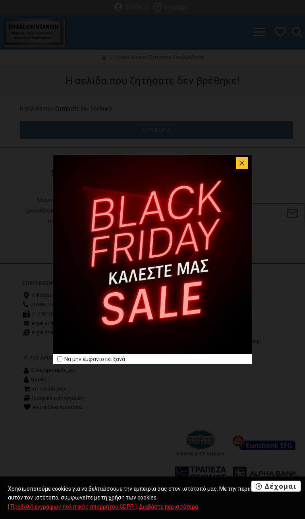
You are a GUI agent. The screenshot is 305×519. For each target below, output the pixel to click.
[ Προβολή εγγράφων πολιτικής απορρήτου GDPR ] (72, 506)
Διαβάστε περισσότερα (168, 506)
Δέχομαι (280, 486)
